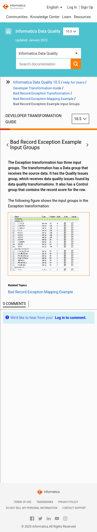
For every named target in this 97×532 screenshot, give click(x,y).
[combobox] (43, 64)
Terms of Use (22, 502)
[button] (55, 7)
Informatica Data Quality (38, 31)
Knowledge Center (44, 17)
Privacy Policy (68, 502)
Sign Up (87, 7)
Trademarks (44, 502)
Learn (66, 17)
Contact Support (74, 508)
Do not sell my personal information (31, 508)
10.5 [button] (71, 31)
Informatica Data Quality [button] (38, 53)
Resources (82, 17)
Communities (17, 17)
